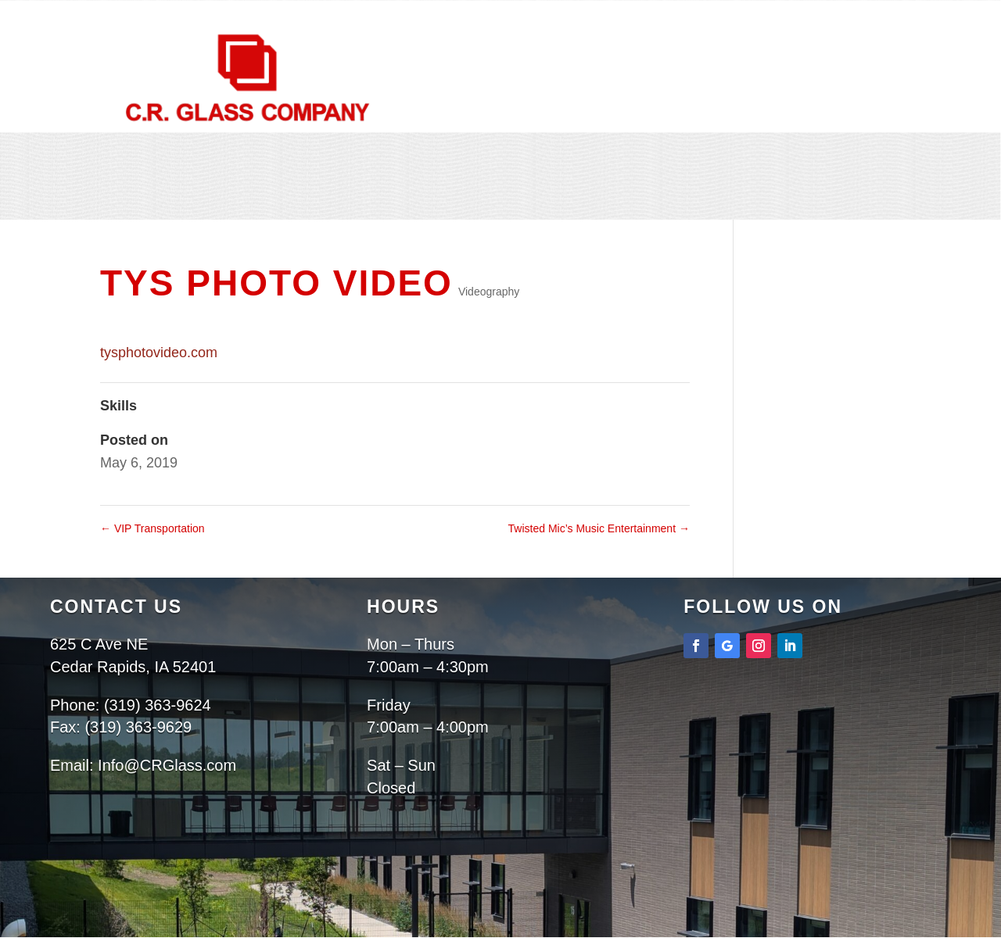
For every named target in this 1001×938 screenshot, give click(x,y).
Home (386, 198)
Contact (513, 217)
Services (536, 197)
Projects (625, 197)
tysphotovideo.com (158, 352)
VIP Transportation (152, 528)
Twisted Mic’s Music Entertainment (599, 528)
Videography (488, 291)
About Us (448, 198)
